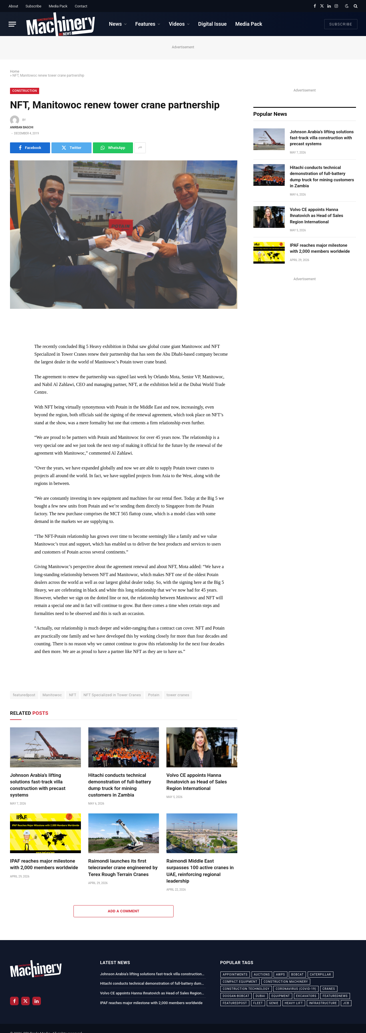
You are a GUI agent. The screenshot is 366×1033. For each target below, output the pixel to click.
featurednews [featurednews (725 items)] (335, 996)
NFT (72, 695)
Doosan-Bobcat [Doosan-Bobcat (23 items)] (236, 996)
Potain (154, 695)
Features (145, 24)
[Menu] (12, 24)
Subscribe (33, 6)
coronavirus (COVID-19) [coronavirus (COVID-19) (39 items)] (296, 988)
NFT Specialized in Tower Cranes (112, 695)
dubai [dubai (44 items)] (260, 996)
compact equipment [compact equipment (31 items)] (240, 981)
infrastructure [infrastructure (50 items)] (323, 1003)
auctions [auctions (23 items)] (262, 974)
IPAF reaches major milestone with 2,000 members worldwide (44, 864)
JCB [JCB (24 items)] (346, 1003)
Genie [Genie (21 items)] (274, 1003)
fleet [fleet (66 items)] (258, 1003)
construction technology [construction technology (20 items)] (246, 988)
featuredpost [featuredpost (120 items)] (235, 1003)
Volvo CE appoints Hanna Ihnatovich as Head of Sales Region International (196, 781)
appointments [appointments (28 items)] (235, 974)
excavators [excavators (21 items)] (306, 996)
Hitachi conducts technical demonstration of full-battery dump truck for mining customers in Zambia (119, 785)
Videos (177, 24)
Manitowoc (52, 695)
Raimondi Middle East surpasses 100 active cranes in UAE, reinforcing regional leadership (200, 870)
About (13, 6)
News (115, 24)
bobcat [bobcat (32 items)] (297, 974)
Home (14, 71)
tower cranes (178, 695)
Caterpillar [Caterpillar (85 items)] (320, 974)
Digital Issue (212, 24)
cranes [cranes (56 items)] (329, 988)
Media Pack (58, 6)
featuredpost (24, 695)
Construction (24, 91)
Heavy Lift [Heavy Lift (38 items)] (294, 1003)
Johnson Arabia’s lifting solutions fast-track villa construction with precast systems (37, 785)
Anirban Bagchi (21, 127)
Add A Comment (124, 911)
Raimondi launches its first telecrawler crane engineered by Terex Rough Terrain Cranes (123, 867)
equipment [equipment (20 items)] (280, 996)
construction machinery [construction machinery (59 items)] (286, 981)
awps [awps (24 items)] (280, 974)
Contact (81, 6)
